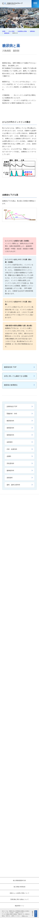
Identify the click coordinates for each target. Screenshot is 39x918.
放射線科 (10, 477)
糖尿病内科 (6, 33)
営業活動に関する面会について (19, 899)
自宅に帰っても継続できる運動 (15, 376)
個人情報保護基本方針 (19, 880)
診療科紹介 (32, 31)
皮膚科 (9, 456)
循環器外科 (10, 435)
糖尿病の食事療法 (10, 385)
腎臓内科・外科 (12, 413)
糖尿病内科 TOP (10, 367)
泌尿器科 (10, 442)
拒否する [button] (32, 913)
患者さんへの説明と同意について (19, 893)
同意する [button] (35, 913)
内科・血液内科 (12, 449)
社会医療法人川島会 (22, 31)
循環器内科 (10, 428)
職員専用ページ (19, 905)
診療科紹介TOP (12, 406)
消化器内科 (10, 463)
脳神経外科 (10, 470)
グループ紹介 (11, 31)
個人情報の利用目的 (19, 886)
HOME (3, 31)
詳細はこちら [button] (25, 916)
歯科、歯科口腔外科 (13, 485)
